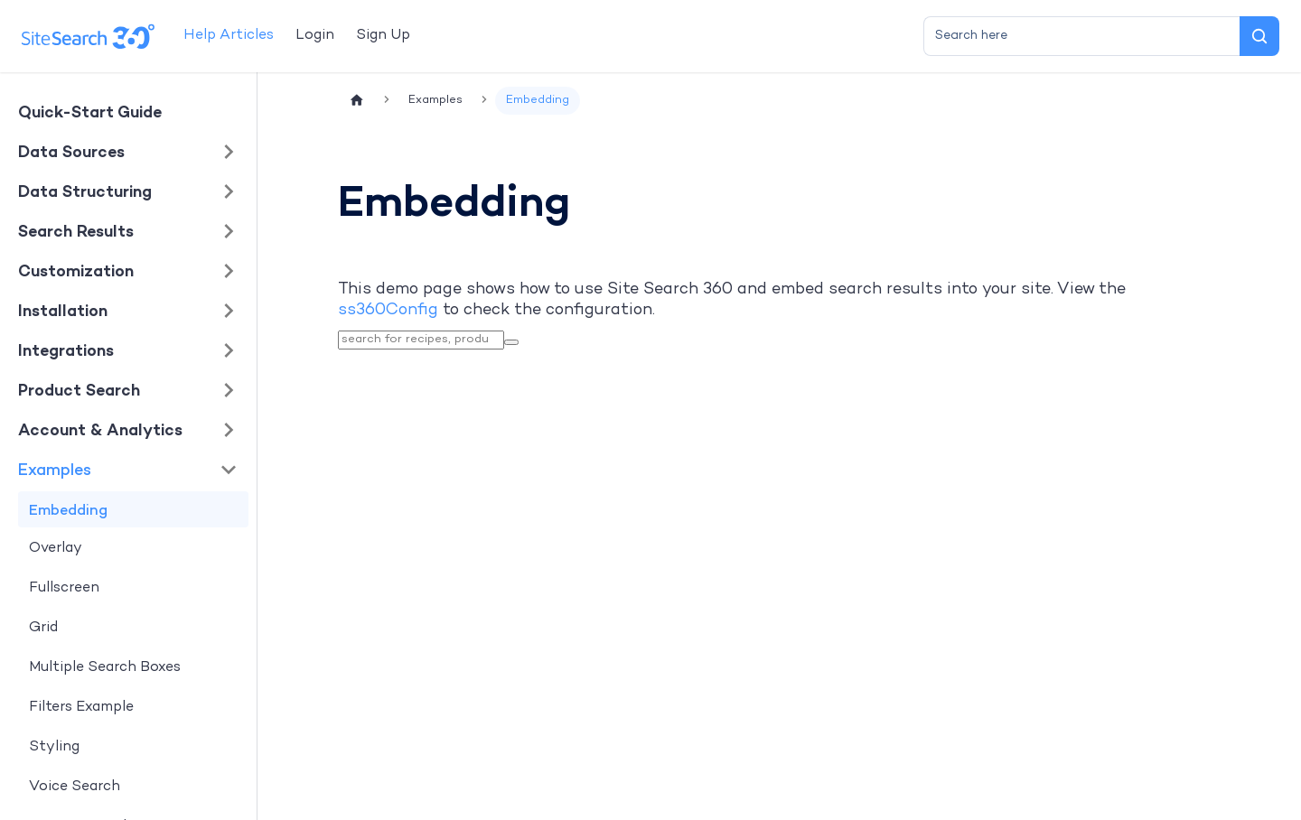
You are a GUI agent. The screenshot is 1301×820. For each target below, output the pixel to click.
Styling (54, 747)
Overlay (55, 548)
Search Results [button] (76, 231)
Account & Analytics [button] (100, 429)
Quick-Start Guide (90, 111)
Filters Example (81, 707)
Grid (43, 628)
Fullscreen (64, 588)
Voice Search (74, 787)
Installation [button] (63, 310)
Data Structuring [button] (85, 191)
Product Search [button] (79, 390)
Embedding (68, 509)
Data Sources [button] (71, 151)
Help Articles (228, 35)
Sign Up (383, 35)
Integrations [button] (66, 350)
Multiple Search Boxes (105, 668)
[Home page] (357, 101)
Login (314, 35)
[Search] (1259, 36)
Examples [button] (54, 469)
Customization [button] (76, 270)
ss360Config (388, 310)
